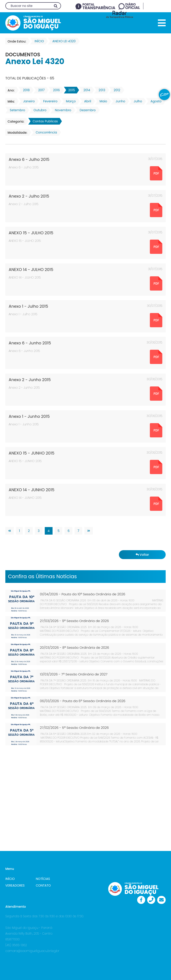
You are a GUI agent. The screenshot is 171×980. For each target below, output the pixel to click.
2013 (100, 90)
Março (69, 101)
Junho (119, 101)
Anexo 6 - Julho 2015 (29, 159)
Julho (136, 101)
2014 (85, 90)
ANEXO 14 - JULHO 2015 (31, 269)
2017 (40, 90)
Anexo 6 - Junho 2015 (30, 343)
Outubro (38, 110)
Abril (86, 101)
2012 (115, 90)
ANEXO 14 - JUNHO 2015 (31, 490)
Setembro (16, 110)
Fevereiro (49, 101)
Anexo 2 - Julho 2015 (29, 196)
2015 (70, 90)
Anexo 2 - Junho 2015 (30, 379)
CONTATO (43, 885)
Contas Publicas (44, 121)
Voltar (142, 554)
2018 (24, 90)
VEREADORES (15, 885)
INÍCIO (10, 879)
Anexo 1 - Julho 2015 (28, 306)
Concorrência (45, 132)
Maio (102, 101)
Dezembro (86, 110)
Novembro (61, 110)
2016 (55, 90)
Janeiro (28, 101)
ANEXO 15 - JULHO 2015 (31, 233)
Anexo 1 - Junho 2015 (29, 416)
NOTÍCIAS (43, 879)
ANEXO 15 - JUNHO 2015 (31, 453)
